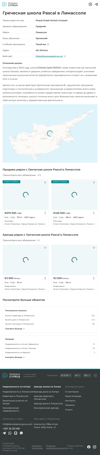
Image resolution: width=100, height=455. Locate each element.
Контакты (70, 400)
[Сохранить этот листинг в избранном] (45, 182)
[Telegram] (4, 433)
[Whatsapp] (10, 433)
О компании (72, 391)
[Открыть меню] (96, 4)
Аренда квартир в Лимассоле (44, 397)
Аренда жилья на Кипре (47, 386)
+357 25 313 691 (11, 428)
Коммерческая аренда (46, 408)
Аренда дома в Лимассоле (48, 403)
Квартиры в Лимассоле (15, 396)
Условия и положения (37, 447)
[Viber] (21, 433)
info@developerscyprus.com (17, 424)
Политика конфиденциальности (56, 447)
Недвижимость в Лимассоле (18, 391)
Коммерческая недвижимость (11, 409)
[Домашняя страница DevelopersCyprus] (10, 4)
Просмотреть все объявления (22, 175)
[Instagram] (94, 447)
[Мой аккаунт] (90, 4)
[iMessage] (15, 433)
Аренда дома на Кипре (46, 391)
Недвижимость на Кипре (16, 386)
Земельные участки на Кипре (15, 402)
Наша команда (73, 396)
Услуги (69, 409)
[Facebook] (89, 447)
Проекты (70, 405)
